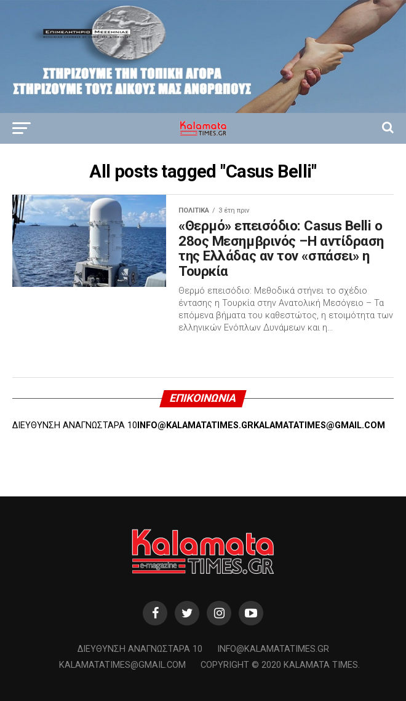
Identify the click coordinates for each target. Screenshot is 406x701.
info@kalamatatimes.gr (273, 649)
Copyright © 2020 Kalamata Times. (280, 665)
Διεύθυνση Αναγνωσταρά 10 (140, 649)
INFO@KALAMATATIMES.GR (195, 425)
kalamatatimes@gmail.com (122, 665)
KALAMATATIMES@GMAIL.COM (319, 425)
